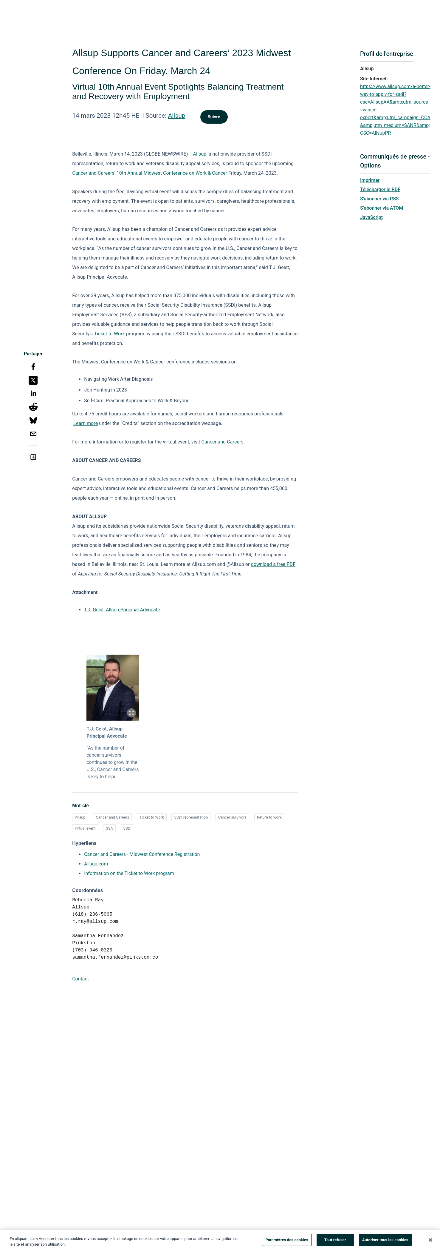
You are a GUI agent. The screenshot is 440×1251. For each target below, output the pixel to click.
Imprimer (369, 180)
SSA (109, 828)
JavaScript (371, 217)
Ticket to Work (109, 334)
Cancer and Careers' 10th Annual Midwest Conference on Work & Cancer (149, 173)
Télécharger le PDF (380, 189)
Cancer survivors (232, 817)
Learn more (85, 423)
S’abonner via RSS (379, 199)
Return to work (269, 817)
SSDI (127, 828)
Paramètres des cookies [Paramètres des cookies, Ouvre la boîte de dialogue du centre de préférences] (286, 1241)
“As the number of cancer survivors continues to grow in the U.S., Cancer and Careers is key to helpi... (112, 762)
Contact (80, 979)
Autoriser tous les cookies (385, 1241)
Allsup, (200, 154)
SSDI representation (191, 817)
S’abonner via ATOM (381, 208)
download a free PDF (273, 564)
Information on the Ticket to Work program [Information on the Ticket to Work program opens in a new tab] (129, 873)
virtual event (85, 828)
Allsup (176, 115)
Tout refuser (335, 1241)
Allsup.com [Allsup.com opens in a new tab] (96, 864)
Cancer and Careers (222, 442)
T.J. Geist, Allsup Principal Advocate (122, 610)
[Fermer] (430, 1241)
